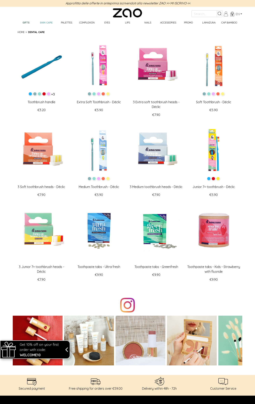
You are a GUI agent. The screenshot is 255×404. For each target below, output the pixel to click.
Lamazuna (209, 22)
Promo (188, 22)
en (238, 14)
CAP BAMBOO (229, 22)
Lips (127, 22)
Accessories (168, 22)
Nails (147, 22)
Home (21, 32)
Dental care (36, 32)
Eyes (107, 22)
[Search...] (204, 13)
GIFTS (26, 22)
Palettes (66, 22)
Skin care (46, 22)
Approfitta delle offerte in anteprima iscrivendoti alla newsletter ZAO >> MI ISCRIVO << (128, 3)
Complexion (87, 22)
